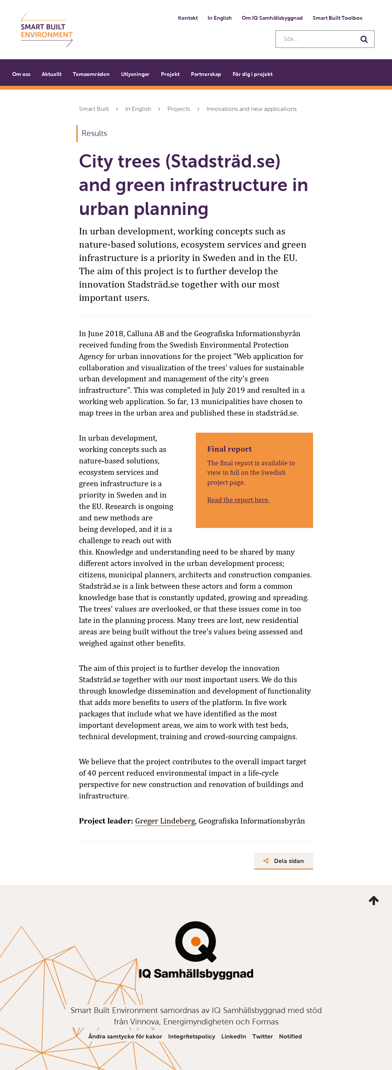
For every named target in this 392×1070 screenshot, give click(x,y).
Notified (290, 1036)
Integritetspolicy (191, 1036)
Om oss (21, 74)
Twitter (262, 1036)
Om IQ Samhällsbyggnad (272, 18)
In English (220, 18)
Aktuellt (51, 74)
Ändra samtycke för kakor (125, 1036)
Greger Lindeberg (165, 820)
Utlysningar (135, 74)
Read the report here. (238, 500)
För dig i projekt (252, 74)
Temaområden (91, 74)
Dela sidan (283, 861)
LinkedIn (233, 1036)
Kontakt (188, 18)
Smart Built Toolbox (337, 18)
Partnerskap (206, 74)
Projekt (170, 74)
